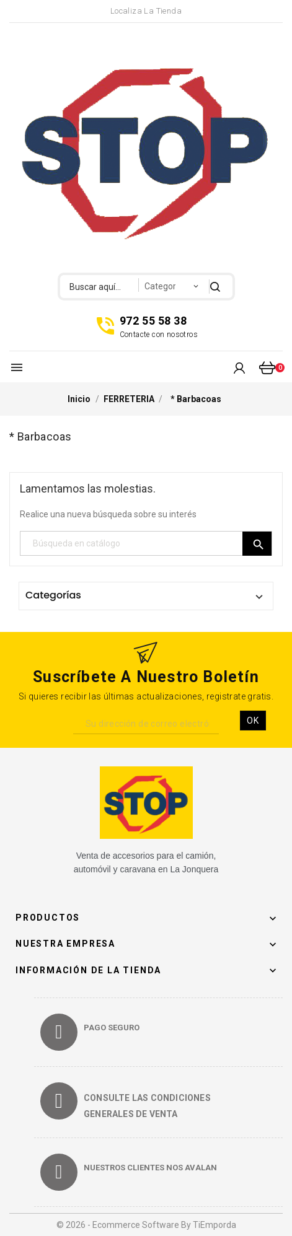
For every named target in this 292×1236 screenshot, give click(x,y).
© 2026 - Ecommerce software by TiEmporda (146, 1225)
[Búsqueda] (146, 543)
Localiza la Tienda (146, 10)
